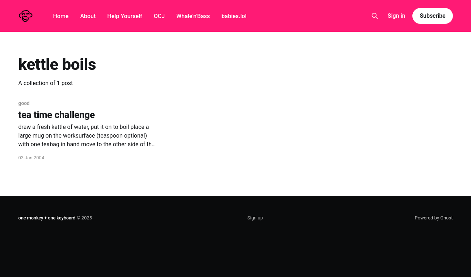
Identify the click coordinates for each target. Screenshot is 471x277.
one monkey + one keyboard (47, 218)
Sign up (255, 218)
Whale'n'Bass (193, 16)
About (88, 16)
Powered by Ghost (434, 218)
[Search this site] (374, 16)
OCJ (159, 16)
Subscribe (432, 15)
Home (61, 16)
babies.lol (234, 16)
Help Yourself (124, 16)
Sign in (396, 15)
